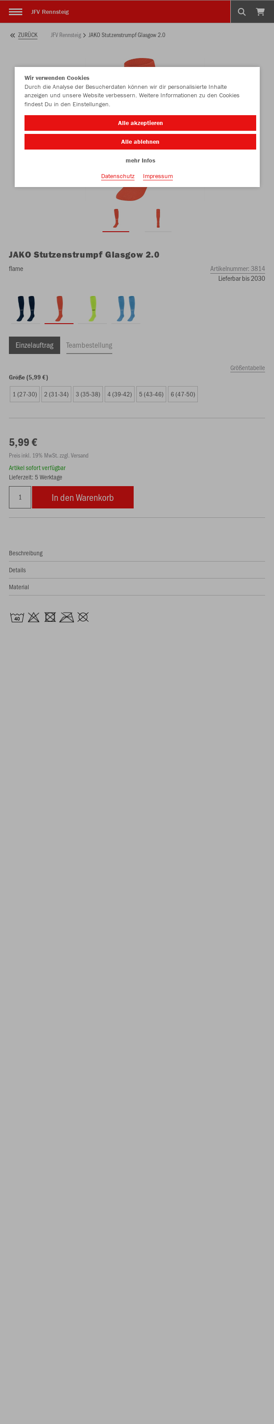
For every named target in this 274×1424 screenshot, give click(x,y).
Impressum (158, 176)
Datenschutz (118, 176)
